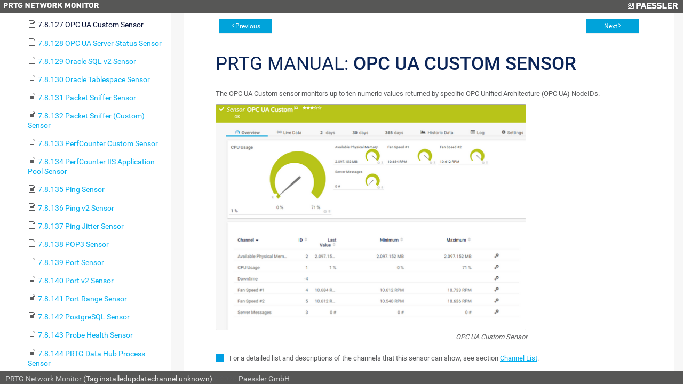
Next (610, 26)
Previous (247, 26)
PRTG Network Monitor (43, 378)
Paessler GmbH (264, 378)
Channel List (518, 358)
